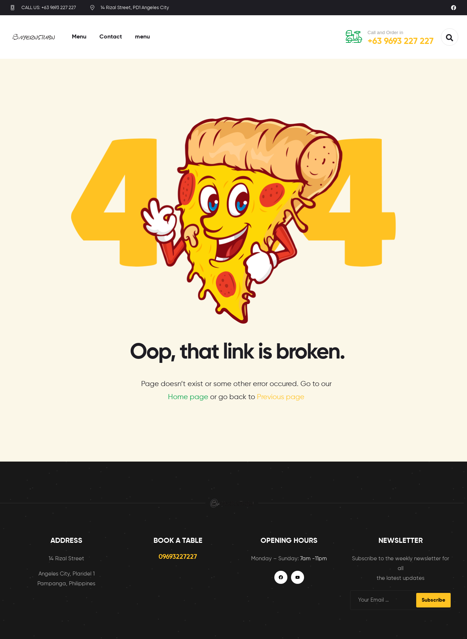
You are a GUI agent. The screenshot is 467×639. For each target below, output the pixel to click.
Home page (188, 397)
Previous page (280, 397)
